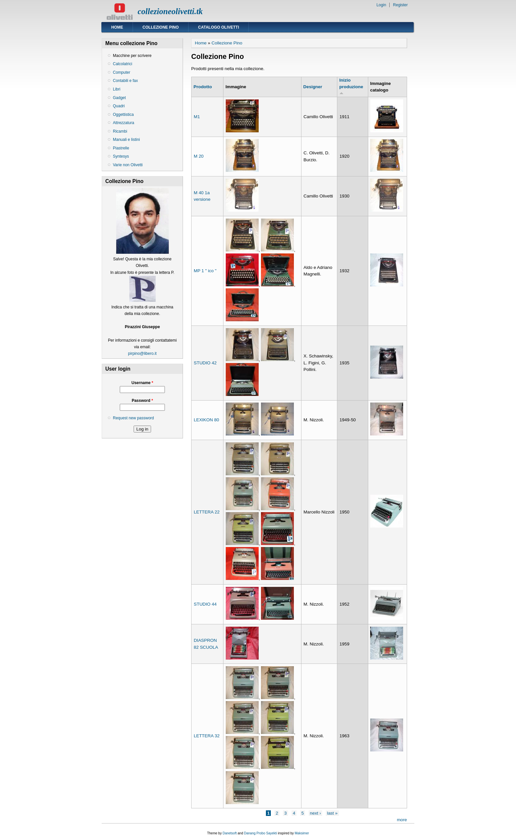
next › (315, 813)
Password (142, 400)
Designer (312, 86)
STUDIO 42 (205, 362)
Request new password (133, 418)
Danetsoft (229, 833)
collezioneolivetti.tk (170, 11)
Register (400, 5)
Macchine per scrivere (132, 55)
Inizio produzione (351, 86)
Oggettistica (123, 114)
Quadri (119, 106)
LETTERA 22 (206, 512)
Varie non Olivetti (128, 165)
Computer (121, 72)
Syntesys (121, 156)
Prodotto (203, 86)
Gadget (119, 97)
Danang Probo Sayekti (260, 833)
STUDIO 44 (205, 604)
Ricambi (120, 131)
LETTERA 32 (206, 735)
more (402, 819)
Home (117, 27)
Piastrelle (121, 148)
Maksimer (302, 833)
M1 (197, 116)
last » (332, 813)
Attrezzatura (123, 122)
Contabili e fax (125, 80)
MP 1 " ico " (205, 270)
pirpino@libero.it (142, 353)
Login (381, 5)
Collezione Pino (160, 27)
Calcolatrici (122, 64)
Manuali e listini (126, 139)
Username (142, 382)
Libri (116, 89)
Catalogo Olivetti (218, 27)
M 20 (199, 156)
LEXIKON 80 (206, 419)
